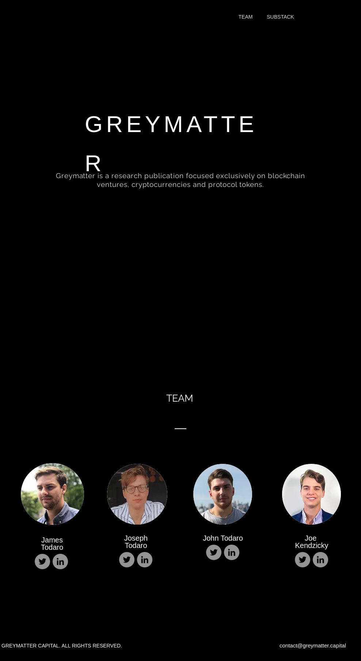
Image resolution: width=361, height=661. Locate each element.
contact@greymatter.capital (313, 645)
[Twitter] (42, 561)
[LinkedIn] (60, 561)
